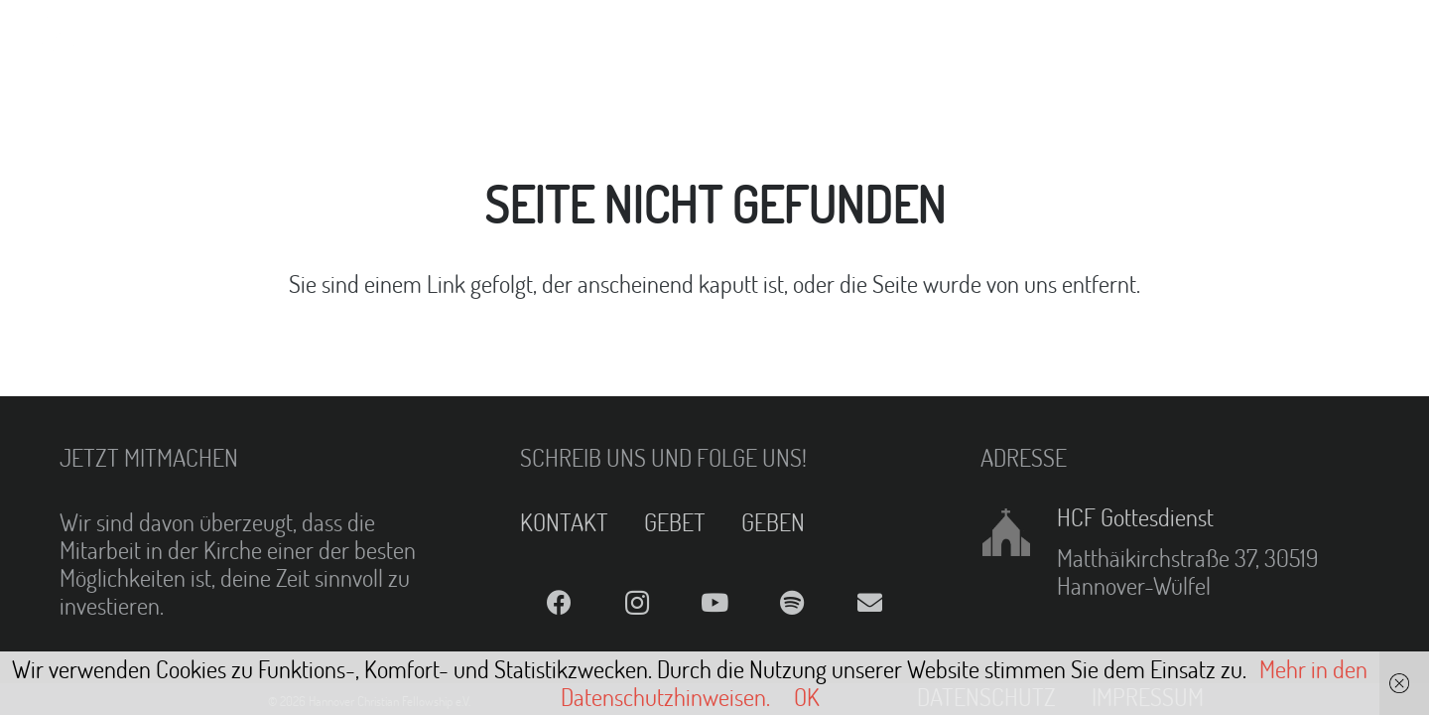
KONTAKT (564, 521)
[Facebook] (558, 603)
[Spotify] (792, 603)
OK (807, 696)
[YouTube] (714, 603)
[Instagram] (636, 603)
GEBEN (773, 521)
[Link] (65, 40)
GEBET (675, 521)
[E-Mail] (870, 603)
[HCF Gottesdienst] (1018, 532)
